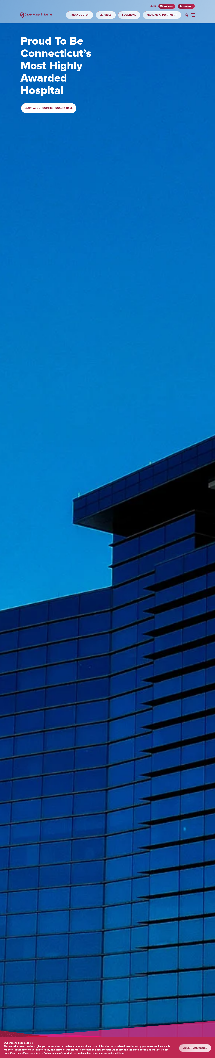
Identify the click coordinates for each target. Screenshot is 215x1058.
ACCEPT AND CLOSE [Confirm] (195, 1048)
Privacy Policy (42, 1049)
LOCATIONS (129, 15)
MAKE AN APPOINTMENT (162, 15)
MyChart (187, 6)
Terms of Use (63, 1049)
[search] (186, 15)
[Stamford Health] (36, 15)
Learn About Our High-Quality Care (48, 108)
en (154, 6)
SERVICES (106, 15)
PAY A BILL (168, 6)
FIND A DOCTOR (79, 15)
